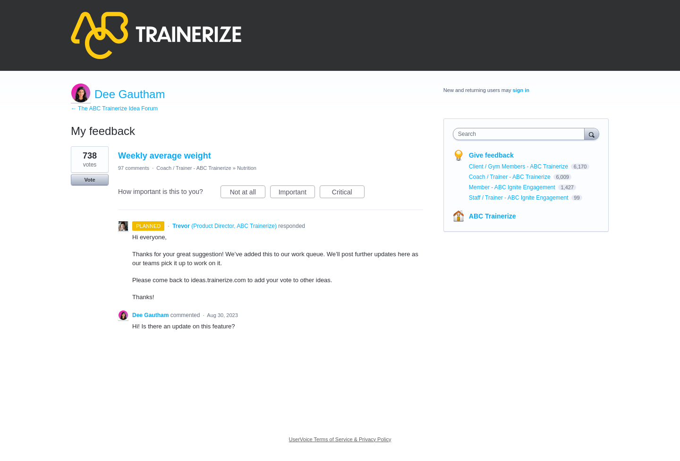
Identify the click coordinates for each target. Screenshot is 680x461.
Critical (348, 193)
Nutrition (246, 168)
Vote (89, 180)
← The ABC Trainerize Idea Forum (114, 108)
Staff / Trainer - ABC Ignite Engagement (519, 197)
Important (297, 193)
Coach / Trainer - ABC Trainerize (193, 168)
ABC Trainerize (492, 216)
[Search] (591, 134)
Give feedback (491, 155)
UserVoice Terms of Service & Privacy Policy (340, 439)
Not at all (247, 193)
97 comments (133, 168)
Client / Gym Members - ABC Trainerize (519, 166)
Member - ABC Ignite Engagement (513, 187)
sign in (521, 90)
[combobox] (521, 134)
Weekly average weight (164, 155)
